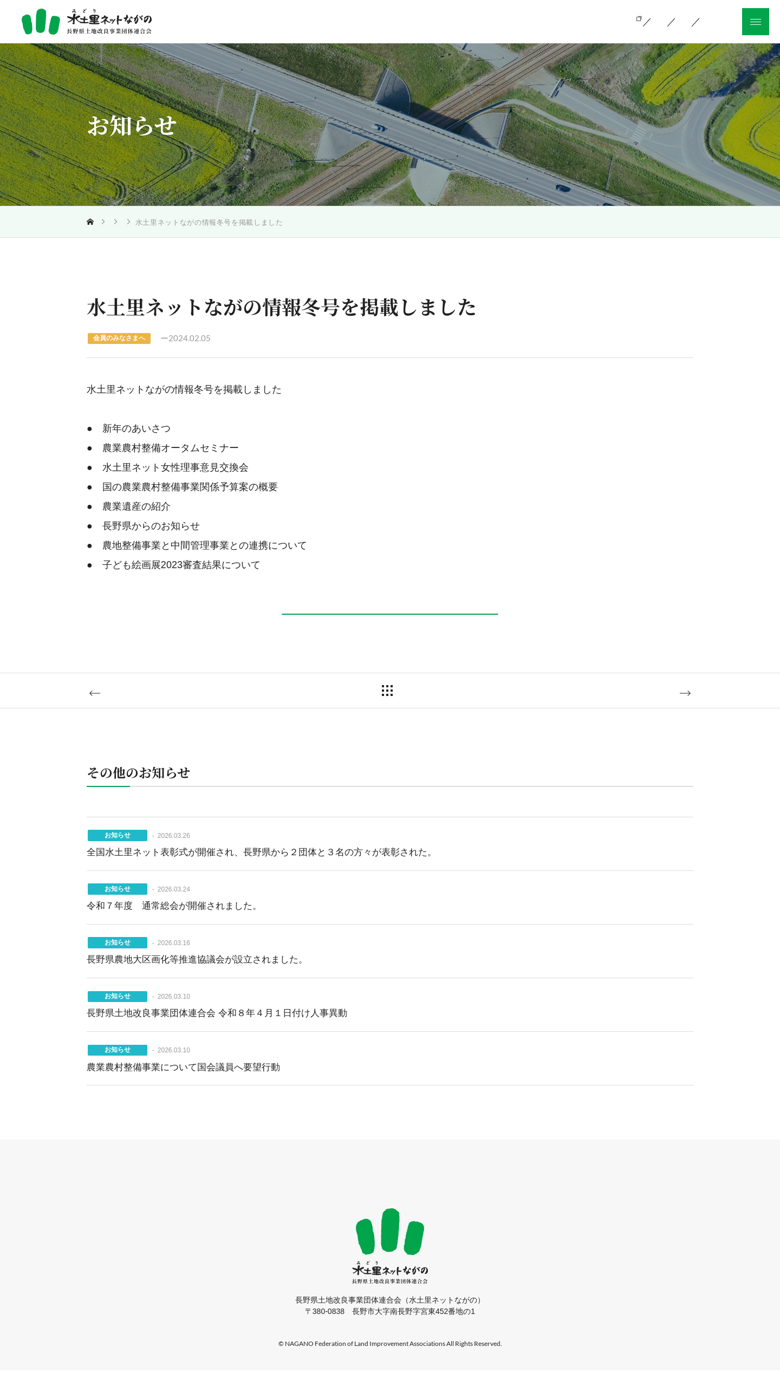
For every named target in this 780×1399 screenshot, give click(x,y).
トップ (108, 222)
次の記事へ (646, 715)
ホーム (233, 1208)
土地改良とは (344, 21)
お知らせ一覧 (574, 21)
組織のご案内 (494, 21)
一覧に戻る (398, 713)
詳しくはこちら (388, 619)
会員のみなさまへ (203, 222)
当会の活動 (419, 21)
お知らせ (146, 222)
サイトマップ (534, 1208)
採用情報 (471, 1208)
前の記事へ (134, 715)
